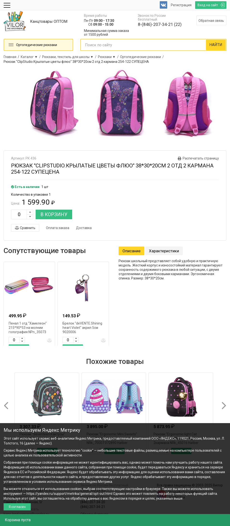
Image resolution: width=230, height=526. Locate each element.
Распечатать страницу (201, 158)
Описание (131, 250)
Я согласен (17, 507)
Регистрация (181, 5)
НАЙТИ (215, 44)
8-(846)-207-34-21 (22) (160, 24)
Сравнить (25, 228)
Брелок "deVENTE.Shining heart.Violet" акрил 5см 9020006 (82, 327)
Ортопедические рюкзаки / (142, 57)
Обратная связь (211, 21)
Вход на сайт (208, 5)
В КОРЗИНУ (53, 214)
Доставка (84, 228)
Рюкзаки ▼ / (109, 57)
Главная (10, 57)
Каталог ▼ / (31, 57)
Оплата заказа (57, 228)
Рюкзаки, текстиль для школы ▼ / (70, 57)
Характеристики (164, 250)
